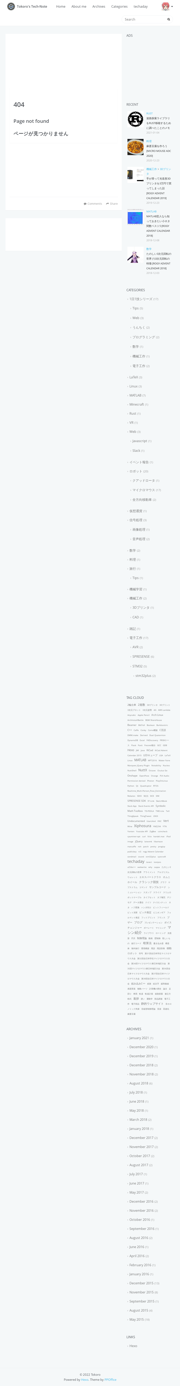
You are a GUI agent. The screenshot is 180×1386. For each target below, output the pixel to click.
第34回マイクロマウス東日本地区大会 (148, 963)
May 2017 (136, 1192)
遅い (143, 998)
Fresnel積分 (149, 745)
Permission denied (136, 780)
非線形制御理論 (148, 1008)
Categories (119, 6)
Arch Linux (157, 715)
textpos (157, 862)
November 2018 (141, 1074)
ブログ (138, 922)
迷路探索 (159, 993)
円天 (133, 938)
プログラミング (143, 337)
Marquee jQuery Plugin (138, 765)
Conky (143, 730)
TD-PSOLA (149, 811)
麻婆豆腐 (131, 1013)
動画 (151, 938)
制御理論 (142, 938)
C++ (129, 730)
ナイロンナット (160, 902)
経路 (149, 983)
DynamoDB (132, 740)
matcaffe (131, 846)
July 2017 (136, 1174)
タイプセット (149, 897)
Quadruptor (145, 785)
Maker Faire (164, 760)
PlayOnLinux (162, 780)
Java (143, 750)
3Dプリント (164, 704)
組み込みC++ (138, 983)
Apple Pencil (144, 715)
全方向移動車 (142, 499)
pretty (153, 846)
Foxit (140, 745)
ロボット (135, 471)
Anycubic (131, 715)
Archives (98, 6)
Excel (142, 740)
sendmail (131, 856)
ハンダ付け (146, 907)
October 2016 (139, 1219)
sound (141, 856)
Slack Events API (146, 806)
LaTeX (133, 377)
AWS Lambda (164, 710)
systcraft (162, 856)
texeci (149, 862)
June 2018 (136, 1101)
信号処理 (135, 520)
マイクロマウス (143, 490)
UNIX (155, 816)
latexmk (148, 841)
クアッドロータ (143, 480)
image (130, 841)
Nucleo (166, 765)
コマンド (143, 887)
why (150, 867)
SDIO (139, 795)
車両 (135, 993)
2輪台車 (131, 705)
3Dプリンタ (141, 607)
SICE (152, 795)
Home (60, 6)
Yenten (130, 831)
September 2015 (141, 1301)
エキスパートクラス (150, 877)
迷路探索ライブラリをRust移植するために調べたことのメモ (158, 123)
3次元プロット (134, 710)
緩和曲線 (165, 983)
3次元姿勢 (147, 710)
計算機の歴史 (155, 988)
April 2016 (137, 1256)
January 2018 (139, 1128)
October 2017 (139, 1156)
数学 (149, 249)
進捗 (136, 998)
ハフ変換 (135, 907)
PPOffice (110, 1380)
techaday (141, 6)
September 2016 (141, 1228)
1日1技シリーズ (140, 299)
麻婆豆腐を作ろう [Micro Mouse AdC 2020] (158, 151)
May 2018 (136, 1110)
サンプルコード (157, 887)
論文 (165, 988)
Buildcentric (162, 725)
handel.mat (158, 836)
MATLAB (151, 211)
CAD (135, 617)
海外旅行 (135, 948)
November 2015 (141, 1292)
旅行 (132, 568)
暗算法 (147, 943)
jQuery (139, 841)
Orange (154, 775)
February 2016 (140, 1265)
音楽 (159, 1008)
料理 (149, 141)
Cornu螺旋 (153, 730)
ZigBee (153, 831)
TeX (168, 811)
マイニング (161, 927)
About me (78, 6)
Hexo (130, 750)
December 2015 (141, 1283)
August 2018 (138, 1083)
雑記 (132, 628)
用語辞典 (161, 948)
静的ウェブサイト (152, 1003)
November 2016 (141, 1210)
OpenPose (144, 775)
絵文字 (156, 983)
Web (135, 318)
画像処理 (138, 529)
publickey (132, 851)
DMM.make (132, 735)
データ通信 (138, 902)
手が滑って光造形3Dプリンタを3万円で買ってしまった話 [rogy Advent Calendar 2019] (158, 188)
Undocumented (136, 821)
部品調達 (158, 998)
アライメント (149, 872)
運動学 (150, 998)
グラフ (163, 882)
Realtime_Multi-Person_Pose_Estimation (146, 790)
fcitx (150, 836)
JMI (137, 750)
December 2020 (141, 1047)
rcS (139, 851)
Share (112, 204)
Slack (136, 450)
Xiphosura (142, 825)
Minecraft (136, 404)
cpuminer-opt (133, 836)
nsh (139, 846)
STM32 (137, 666)
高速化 (166, 1008)
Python (130, 785)
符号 (141, 953)
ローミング (161, 933)
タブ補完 (161, 897)
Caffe (136, 730)
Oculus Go (162, 770)
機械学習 (135, 589)
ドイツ (148, 902)
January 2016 (139, 1274)
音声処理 (138, 539)
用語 (153, 948)
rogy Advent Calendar (153, 851)
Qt (137, 785)
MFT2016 (152, 760)
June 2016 (136, 1247)
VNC (159, 821)
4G (155, 710)
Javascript (139, 441)
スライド (157, 892)
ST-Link (151, 800)
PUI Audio (164, 775)
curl (144, 836)
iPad (168, 836)
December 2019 (141, 1056)
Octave (152, 770)
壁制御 (157, 938)
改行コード (136, 943)
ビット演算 (132, 912)
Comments (95, 204)
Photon (150, 780)
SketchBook (161, 800)
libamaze (158, 841)
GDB (165, 745)
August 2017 (138, 1165)
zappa (157, 867)
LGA (161, 755)
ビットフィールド (161, 907)
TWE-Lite (160, 811)
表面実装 (131, 988)
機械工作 (151, 169)
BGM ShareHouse (153, 720)
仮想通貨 (135, 511)
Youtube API (142, 831)
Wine (129, 826)
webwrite (142, 867)
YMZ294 (157, 826)
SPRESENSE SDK (136, 801)
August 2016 (138, 1238)
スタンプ (147, 892)
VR (131, 422)
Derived (144, 735)
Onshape (132, 775)
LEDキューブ (150, 755)
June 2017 (136, 1183)
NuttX (142, 770)
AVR (135, 647)
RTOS (155, 785)
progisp (161, 846)
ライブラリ (149, 933)
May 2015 (136, 1319)
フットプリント (148, 917)
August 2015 (138, 1310)
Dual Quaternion (157, 735)
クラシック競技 (149, 882)
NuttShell (132, 770)
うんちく (138, 327)
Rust (149, 113)
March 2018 (138, 1119)
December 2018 (141, 1065)
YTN (165, 826)
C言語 (162, 730)
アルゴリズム (163, 872)
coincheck (162, 831)
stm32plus (143, 675)
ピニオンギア (159, 912)
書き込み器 (158, 943)
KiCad (150, 750)
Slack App (132, 806)
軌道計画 (149, 993)
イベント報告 (139, 462)
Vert (166, 821)
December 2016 (141, 1201)
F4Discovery (152, 740)
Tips (135, 308)
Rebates (131, 795)
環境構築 (145, 948)
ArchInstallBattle (135, 720)
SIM (157, 795)
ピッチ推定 (145, 912)
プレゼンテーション (153, 922)
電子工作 (138, 366)
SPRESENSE (141, 656)
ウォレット (132, 877)
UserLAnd (151, 821)
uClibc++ (131, 867)
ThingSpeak (132, 816)
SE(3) (146, 795)
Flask (133, 745)
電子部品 (135, 1003)
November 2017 (141, 1147)
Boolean (151, 725)
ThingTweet (145, 816)
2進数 (141, 705)
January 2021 (139, 1038)
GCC (159, 745)
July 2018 (136, 1092)
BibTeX (141, 725)
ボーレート (149, 927)
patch (146, 846)
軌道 (141, 993)
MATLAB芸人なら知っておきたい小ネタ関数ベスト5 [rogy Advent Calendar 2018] (158, 225)
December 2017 (141, 1138)
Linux (133, 386)
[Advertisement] (63, 61)
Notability (156, 765)
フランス (161, 917)
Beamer (132, 725)
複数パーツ (142, 988)
